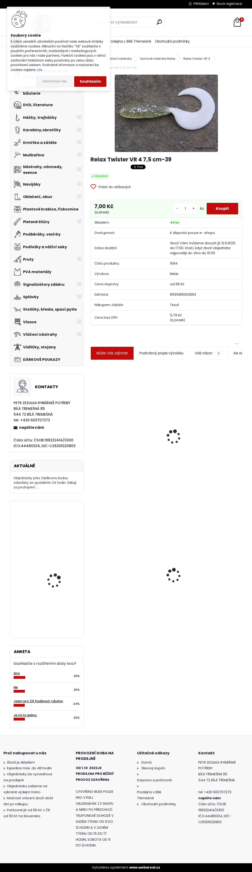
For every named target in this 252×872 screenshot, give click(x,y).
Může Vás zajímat (112, 353)
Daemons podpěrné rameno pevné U (56, 568)
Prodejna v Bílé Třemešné (129, 41)
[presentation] (92, 425)
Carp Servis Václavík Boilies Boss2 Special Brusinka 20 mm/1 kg (57, 609)
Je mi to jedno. (25, 715)
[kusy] (185, 209)
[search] (159, 22)
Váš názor (208, 353)
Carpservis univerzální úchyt (58, 524)
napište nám (31, 427)
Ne (16, 687)
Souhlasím (90, 81)
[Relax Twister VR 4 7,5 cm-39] (166, 113)
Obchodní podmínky (172, 41)
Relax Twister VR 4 (196, 58)
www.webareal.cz (144, 867)
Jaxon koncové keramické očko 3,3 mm (124, 414)
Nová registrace (229, 3)
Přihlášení (201, 3)
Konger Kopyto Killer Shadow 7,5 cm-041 (204, 573)
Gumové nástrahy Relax (157, 58)
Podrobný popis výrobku (161, 353)
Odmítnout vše (54, 81)
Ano (17, 673)
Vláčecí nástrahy (119, 58)
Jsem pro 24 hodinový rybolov (38, 701)
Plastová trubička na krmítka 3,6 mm (204, 391)
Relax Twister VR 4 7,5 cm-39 (119, 579)
